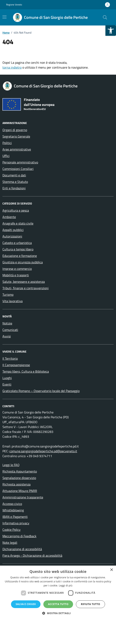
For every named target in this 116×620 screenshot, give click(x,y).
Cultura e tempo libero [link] (17, 249)
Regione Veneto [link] (14, 4)
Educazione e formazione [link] (19, 255)
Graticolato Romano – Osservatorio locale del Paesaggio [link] (41, 390)
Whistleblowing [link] (13, 510)
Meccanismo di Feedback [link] (19, 536)
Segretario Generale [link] (16, 136)
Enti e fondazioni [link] (14, 188)
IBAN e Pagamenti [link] (15, 516)
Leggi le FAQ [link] (11, 464)
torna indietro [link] (12, 67)
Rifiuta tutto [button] (90, 604)
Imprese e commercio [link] (17, 268)
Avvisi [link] (6, 336)
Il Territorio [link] (10, 358)
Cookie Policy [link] (11, 529)
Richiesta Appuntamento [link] (19, 471)
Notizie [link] (7, 323)
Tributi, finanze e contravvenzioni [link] (25, 288)
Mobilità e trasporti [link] (15, 275)
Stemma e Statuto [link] (15, 181)
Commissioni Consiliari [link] (18, 168)
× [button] (111, 569)
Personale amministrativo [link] (20, 162)
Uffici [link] (6, 155)
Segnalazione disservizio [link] (19, 477)
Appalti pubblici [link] (13, 229)
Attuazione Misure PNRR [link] (19, 490)
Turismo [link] (7, 294)
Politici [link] (7, 142)
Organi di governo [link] (14, 129)
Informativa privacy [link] (15, 523)
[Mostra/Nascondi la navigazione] (4, 17)
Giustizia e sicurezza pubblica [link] (22, 262)
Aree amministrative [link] (16, 149)
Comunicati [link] (10, 329)
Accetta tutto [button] (58, 604)
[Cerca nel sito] (105, 17)
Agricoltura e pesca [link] (15, 210)
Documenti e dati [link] (14, 175)
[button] (58, 613)
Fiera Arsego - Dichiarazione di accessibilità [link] (32, 555)
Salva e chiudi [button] (26, 604)
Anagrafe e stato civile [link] (17, 223)
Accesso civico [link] (12, 503)
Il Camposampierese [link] (16, 364)
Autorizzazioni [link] (12, 236)
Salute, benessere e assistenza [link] (23, 281)
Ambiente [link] (9, 216)
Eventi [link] (6, 384)
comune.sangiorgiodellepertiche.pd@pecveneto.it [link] (43, 451)
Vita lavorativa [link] (12, 301)
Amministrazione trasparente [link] (22, 497)
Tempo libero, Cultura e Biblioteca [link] (25, 371)
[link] (110, 30)
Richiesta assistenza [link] (16, 484)
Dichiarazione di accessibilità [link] (22, 549)
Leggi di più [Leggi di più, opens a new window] (65, 585)
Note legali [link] (9, 542)
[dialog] (58, 593)
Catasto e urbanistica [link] (17, 242)
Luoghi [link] (7, 377)
